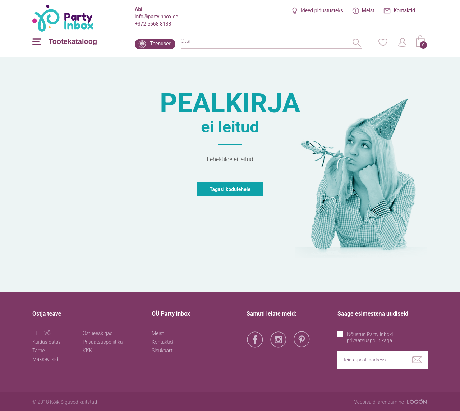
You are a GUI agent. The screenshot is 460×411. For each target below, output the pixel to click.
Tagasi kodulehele (230, 189)
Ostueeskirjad (98, 333)
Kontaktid (404, 10)
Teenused (161, 43)
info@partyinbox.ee (156, 16)
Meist (368, 10)
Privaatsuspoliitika (103, 342)
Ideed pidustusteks (322, 10)
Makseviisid (45, 359)
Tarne (38, 350)
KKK (87, 350)
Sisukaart (162, 350)
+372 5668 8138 (153, 24)
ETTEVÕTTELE (48, 333)
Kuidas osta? (46, 342)
